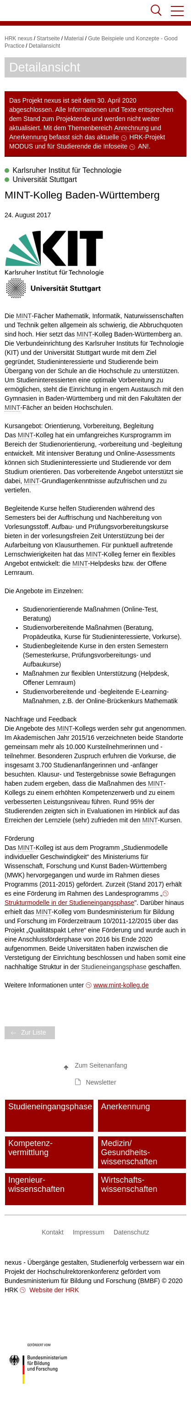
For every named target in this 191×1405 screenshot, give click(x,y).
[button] (177, 11)
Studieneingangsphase (113, 966)
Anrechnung (131, 128)
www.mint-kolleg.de (121, 985)
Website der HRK (53, 1290)
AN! (143, 146)
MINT (24, 316)
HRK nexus (19, 38)
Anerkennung (28, 137)
